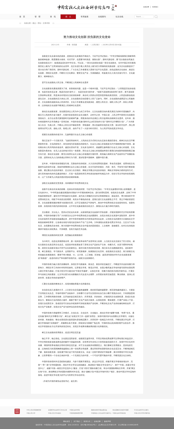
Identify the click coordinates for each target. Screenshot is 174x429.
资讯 (53, 17)
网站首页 (66, 421)
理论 (39, 23)
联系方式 (87, 421)
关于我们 (76, 421)
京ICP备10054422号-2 (88, 425)
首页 (22, 17)
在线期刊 (102, 17)
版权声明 (107, 421)
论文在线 (119, 17)
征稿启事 (97, 421)
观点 (68, 17)
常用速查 (84, 17)
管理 (37, 17)
